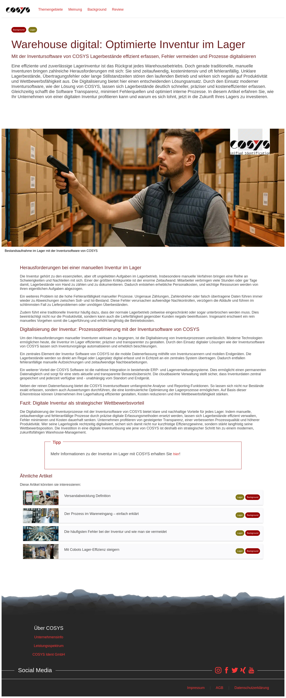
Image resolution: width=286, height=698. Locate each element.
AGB (219, 688)
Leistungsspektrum (49, 646)
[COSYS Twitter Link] (235, 672)
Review (118, 9)
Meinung (75, 9)
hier (176, 454)
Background (96, 9)
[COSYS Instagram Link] (218, 672)
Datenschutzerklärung (251, 688)
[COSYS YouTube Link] (251, 672)
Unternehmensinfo (48, 637)
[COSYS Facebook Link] (226, 672)
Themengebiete (50, 9)
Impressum (196, 688)
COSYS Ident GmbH (48, 654)
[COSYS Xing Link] (243, 672)
